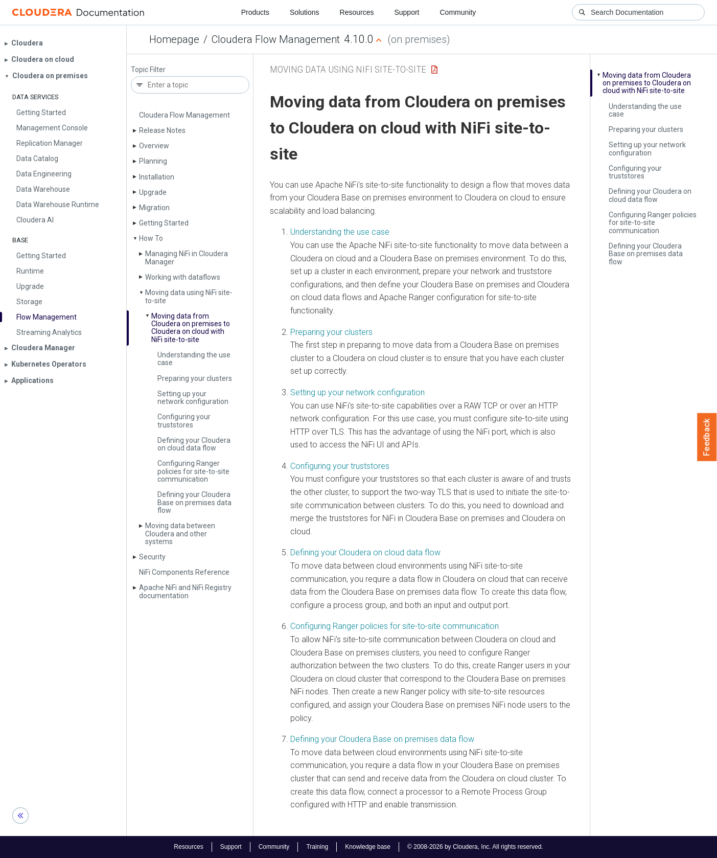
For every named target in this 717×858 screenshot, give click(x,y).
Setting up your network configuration (192, 397)
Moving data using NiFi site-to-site (348, 69)
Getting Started (164, 223)
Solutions (304, 12)
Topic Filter (148, 70)
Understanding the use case (193, 359)
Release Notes (162, 130)
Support (406, 12)
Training (317, 846)
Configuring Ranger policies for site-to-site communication (193, 471)
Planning (153, 161)
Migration (154, 208)
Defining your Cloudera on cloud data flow (193, 444)
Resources (357, 12)
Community (458, 12)
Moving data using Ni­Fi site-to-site (189, 296)
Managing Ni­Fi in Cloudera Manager (186, 257)
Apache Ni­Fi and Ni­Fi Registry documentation (185, 591)
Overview (154, 146)
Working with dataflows (182, 277)
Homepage (174, 39)
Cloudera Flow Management (276, 39)
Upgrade (153, 192)
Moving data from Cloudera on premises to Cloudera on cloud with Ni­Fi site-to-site (190, 328)
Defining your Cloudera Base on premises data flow (194, 502)
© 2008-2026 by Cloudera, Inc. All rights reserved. (475, 846)
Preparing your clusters (194, 378)
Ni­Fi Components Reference (184, 572)
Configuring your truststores (184, 420)
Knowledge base (367, 846)
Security (152, 557)
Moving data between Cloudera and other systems (180, 534)
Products (255, 12)
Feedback (707, 437)
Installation (156, 177)
